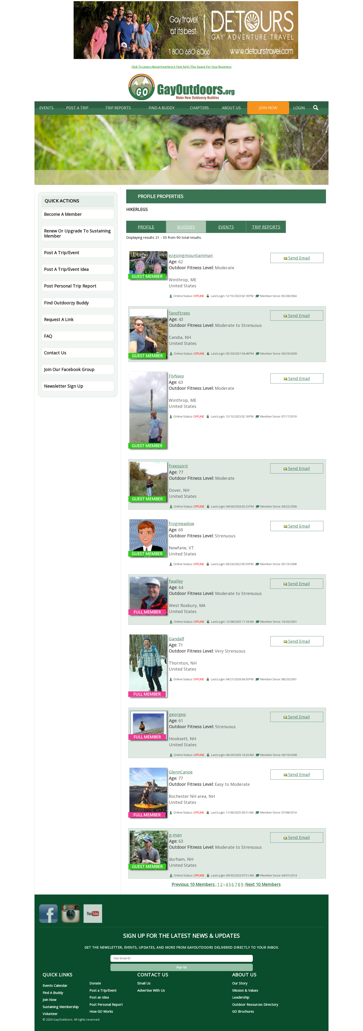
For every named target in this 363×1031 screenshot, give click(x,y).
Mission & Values (245, 990)
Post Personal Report (106, 1004)
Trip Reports (118, 107)
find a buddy (162, 107)
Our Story (239, 983)
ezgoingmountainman (191, 255)
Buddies (186, 227)
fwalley (176, 581)
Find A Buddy (53, 992)
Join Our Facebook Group (69, 369)
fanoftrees (179, 313)
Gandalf (176, 638)
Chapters (199, 107)
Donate (95, 983)
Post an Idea (99, 997)
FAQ (48, 336)
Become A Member (63, 214)
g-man (175, 835)
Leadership (240, 997)
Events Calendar (55, 985)
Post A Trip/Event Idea (66, 269)
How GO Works (101, 1011)
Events (46, 107)
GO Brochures (243, 1011)
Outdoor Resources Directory (255, 1004)
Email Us (143, 983)
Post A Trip (77, 107)
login (299, 107)
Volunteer (50, 1013)
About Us (231, 107)
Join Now (268, 107)
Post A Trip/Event (61, 252)
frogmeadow (181, 523)
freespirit (178, 466)
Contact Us (55, 353)
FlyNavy (176, 376)
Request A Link (58, 319)
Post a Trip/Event (102, 990)
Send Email (297, 258)
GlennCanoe (181, 772)
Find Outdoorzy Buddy (66, 303)
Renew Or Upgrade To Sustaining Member (77, 233)
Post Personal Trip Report (70, 286)
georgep (177, 714)
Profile (146, 227)
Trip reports (266, 227)
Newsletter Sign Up (63, 386)
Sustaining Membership (61, 1006)
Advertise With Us (151, 990)
